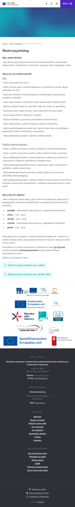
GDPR (37, 464)
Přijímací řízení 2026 (37, 423)
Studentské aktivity (37, 434)
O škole (37, 437)
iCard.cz (41, 502)
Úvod (5, 44)
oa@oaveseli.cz (40, 378)
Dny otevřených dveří (37, 453)
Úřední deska (37, 460)
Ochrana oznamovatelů (37, 467)
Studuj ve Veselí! (37, 420)
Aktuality (37, 417)
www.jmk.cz (40, 403)
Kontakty (37, 440)
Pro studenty (16, 44)
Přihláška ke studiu (37, 457)
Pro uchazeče (37, 427)
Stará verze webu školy (37, 470)
